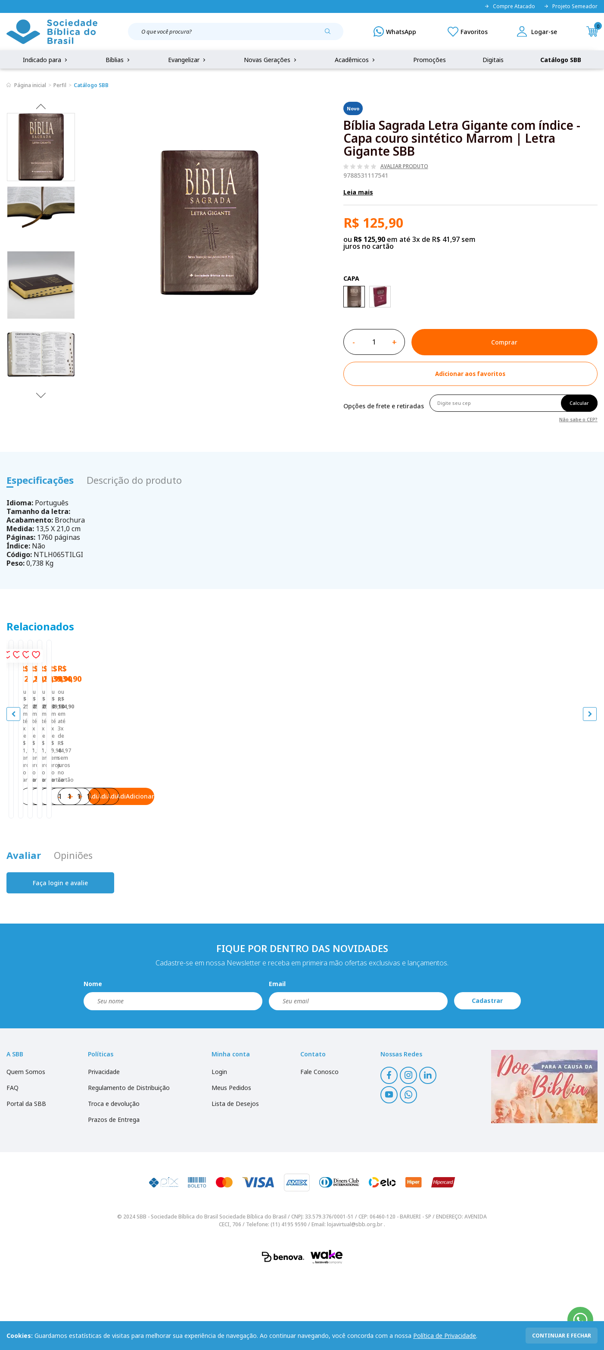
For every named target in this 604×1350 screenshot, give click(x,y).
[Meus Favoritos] (468, 31)
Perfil (59, 85)
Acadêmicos (356, 60)
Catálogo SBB (560, 60)
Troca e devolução (114, 1179)
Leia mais (358, 192)
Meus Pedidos (231, 1163)
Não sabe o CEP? (578, 419)
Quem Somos (25, 1147)
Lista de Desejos (235, 1179)
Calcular (579, 403)
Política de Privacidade (444, 1335)
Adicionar (114, 863)
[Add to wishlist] (470, 374)
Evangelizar (187, 60)
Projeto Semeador (571, 6)
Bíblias (118, 60)
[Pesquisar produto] (331, 34)
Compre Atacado (509, 6)
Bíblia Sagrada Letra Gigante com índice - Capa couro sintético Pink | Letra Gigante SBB (80, 805)
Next (40, 395)
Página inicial (30, 85)
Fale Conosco (319, 1147)
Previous (40, 106)
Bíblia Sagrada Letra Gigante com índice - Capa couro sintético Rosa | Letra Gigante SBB (228, 805)
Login (219, 1147)
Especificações (40, 479)
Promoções (429, 60)
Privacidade (104, 1147)
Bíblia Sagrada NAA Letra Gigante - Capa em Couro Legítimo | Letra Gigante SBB (522, 804)
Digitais (493, 60)
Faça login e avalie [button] (60, 958)
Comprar (504, 342)
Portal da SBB (26, 1179)
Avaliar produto (404, 166)
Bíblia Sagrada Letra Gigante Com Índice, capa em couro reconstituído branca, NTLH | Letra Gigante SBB (375, 805)
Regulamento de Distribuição (129, 1163)
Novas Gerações (271, 60)
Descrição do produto (134, 479)
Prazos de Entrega (114, 1195)
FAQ (12, 1163)
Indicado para (46, 60)
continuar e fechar (561, 1335)
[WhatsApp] (395, 31)
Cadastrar (487, 1076)
